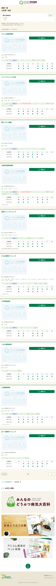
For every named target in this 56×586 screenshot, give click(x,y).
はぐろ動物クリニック (8, 432)
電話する (41, 38)
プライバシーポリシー (49, 577)
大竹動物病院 (5, 301)
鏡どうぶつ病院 (6, 122)
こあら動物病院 (6, 344)
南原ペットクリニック (8, 212)
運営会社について (48, 575)
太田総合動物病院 (7, 165)
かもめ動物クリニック (8, 256)
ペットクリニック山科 (8, 77)
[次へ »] (52, 474)
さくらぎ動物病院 (7, 34)
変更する (51, 15)
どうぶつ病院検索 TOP (7, 482)
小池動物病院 (5, 387)
